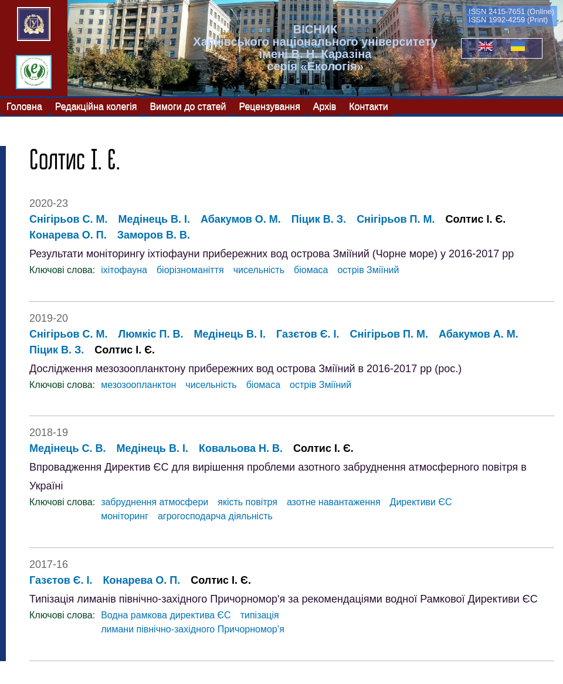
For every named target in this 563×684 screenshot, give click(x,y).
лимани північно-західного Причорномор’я (192, 629)
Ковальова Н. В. (241, 448)
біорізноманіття (190, 270)
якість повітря (247, 502)
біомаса (311, 270)
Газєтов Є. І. (308, 334)
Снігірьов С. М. (68, 219)
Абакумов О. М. (241, 219)
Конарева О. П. (68, 235)
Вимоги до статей (188, 106)
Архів (324, 106)
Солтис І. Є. (476, 219)
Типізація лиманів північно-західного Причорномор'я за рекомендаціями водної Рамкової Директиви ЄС (283, 599)
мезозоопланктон (138, 385)
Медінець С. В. (67, 448)
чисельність (258, 270)
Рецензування (269, 106)
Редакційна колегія (96, 106)
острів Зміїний (368, 270)
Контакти (368, 106)
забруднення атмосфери (154, 502)
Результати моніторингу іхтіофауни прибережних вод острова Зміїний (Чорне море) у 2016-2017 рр (271, 254)
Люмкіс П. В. (151, 334)
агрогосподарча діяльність (215, 516)
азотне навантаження (334, 502)
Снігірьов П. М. (396, 219)
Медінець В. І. (154, 219)
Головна (24, 106)
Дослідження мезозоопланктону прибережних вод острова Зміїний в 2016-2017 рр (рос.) (245, 369)
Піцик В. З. (318, 219)
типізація (259, 615)
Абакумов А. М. (478, 334)
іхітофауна (124, 270)
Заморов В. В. (153, 235)
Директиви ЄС (421, 502)
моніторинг (124, 516)
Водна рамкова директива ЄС (166, 615)
